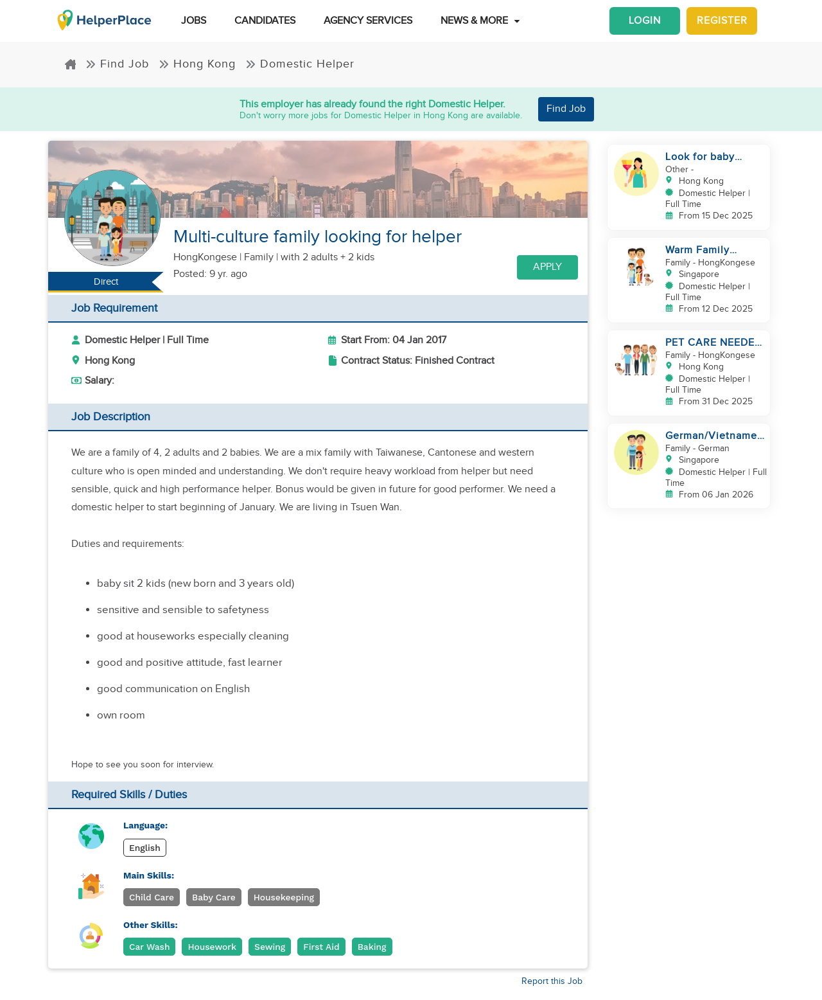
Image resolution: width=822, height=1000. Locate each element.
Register (722, 21)
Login (645, 21)
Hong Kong (197, 64)
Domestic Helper (299, 64)
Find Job (117, 64)
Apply (547, 267)
